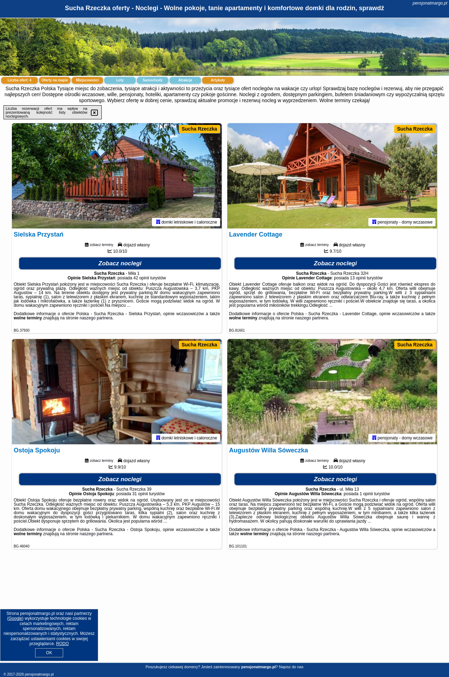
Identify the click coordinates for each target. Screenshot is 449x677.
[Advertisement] (224, 611)
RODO (62, 643)
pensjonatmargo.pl (430, 3)
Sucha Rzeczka (199, 129)
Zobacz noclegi (120, 263)
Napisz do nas (291, 667)
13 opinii (358, 278)
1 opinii (366, 493)
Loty (119, 80)
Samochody (153, 80)
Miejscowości (87, 80)
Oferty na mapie (54, 80)
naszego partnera (96, 318)
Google (15, 618)
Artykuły (218, 80)
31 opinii (140, 493)
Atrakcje (185, 80)
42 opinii (141, 278)
